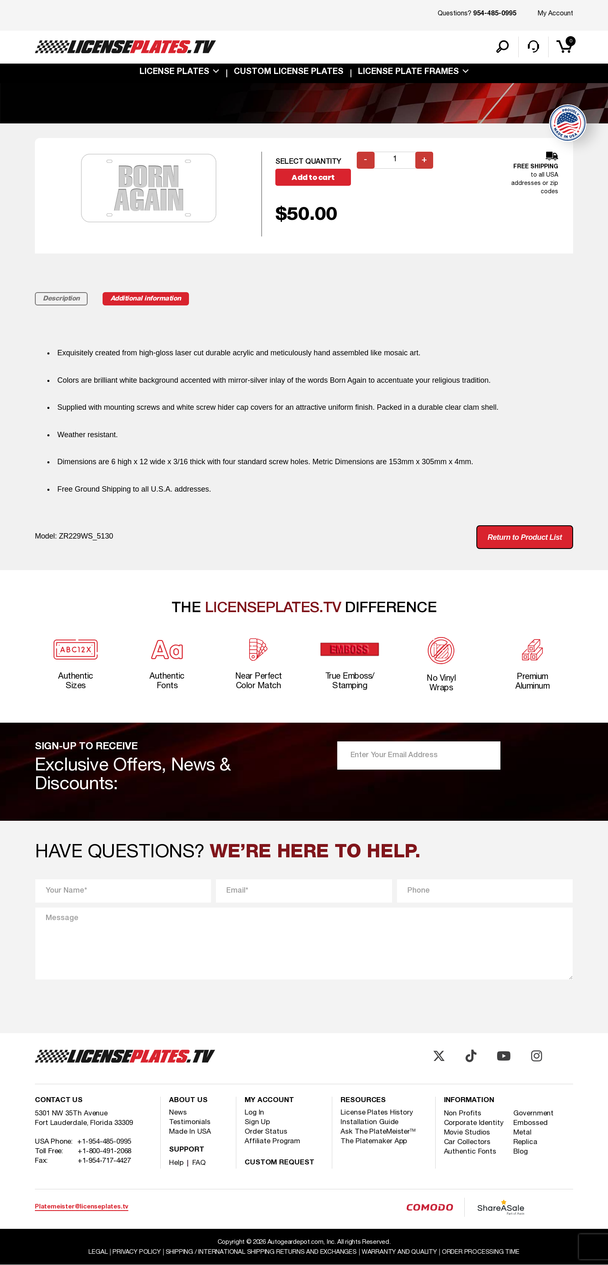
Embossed (530, 1123)
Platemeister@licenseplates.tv (81, 1207)
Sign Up (257, 1122)
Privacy (136, 1252)
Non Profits (462, 1113)
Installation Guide (369, 1122)
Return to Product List (525, 537)
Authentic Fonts (470, 1152)
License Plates (174, 72)
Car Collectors (467, 1142)
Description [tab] (61, 299)
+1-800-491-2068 (105, 1151)
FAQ (199, 1163)
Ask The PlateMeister (378, 1132)
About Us (188, 1100)
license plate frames (408, 72)
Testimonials (190, 1122)
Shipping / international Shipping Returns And (261, 1252)
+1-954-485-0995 (104, 1142)
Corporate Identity (474, 1123)
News (178, 1113)
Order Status (266, 1132)
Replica (525, 1142)
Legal (98, 1252)
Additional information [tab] (145, 299)
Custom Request (279, 1163)
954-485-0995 (494, 14)
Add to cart (313, 177)
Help (176, 1163)
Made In (190, 1132)
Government (533, 1113)
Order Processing (481, 1252)
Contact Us (59, 1100)
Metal (522, 1133)
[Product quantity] (395, 160)
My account (269, 1100)
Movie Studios (467, 1133)
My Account (555, 14)
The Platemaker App (374, 1141)
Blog (520, 1152)
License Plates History (377, 1113)
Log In (254, 1113)
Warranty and (399, 1252)
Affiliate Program (272, 1141)
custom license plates (288, 72)
